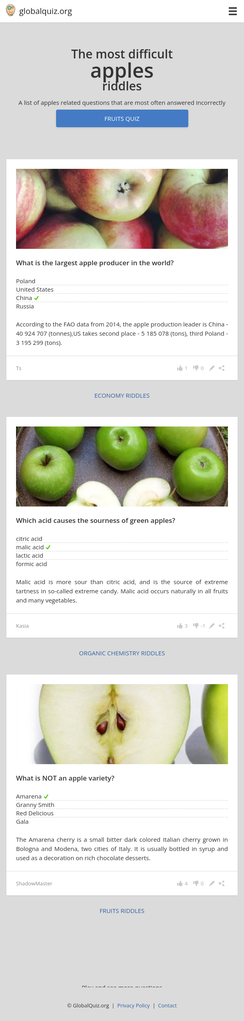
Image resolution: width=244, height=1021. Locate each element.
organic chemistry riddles (122, 653)
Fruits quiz (122, 118)
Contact (167, 1005)
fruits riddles (121, 911)
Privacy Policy (133, 1005)
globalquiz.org (45, 11)
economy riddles (122, 395)
